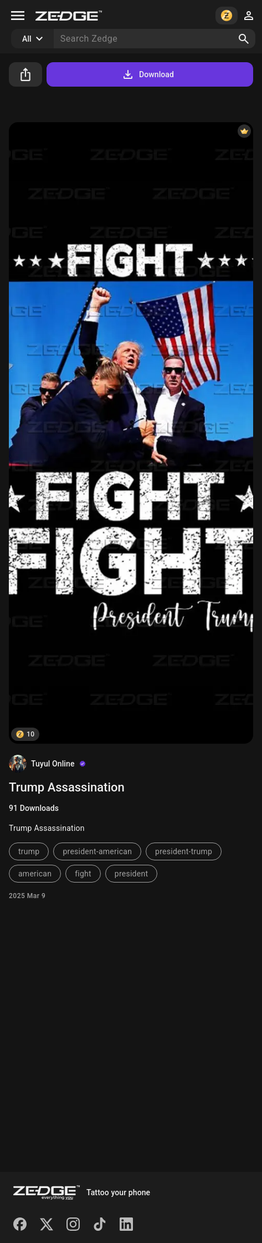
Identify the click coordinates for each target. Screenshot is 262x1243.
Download (147, 74)
